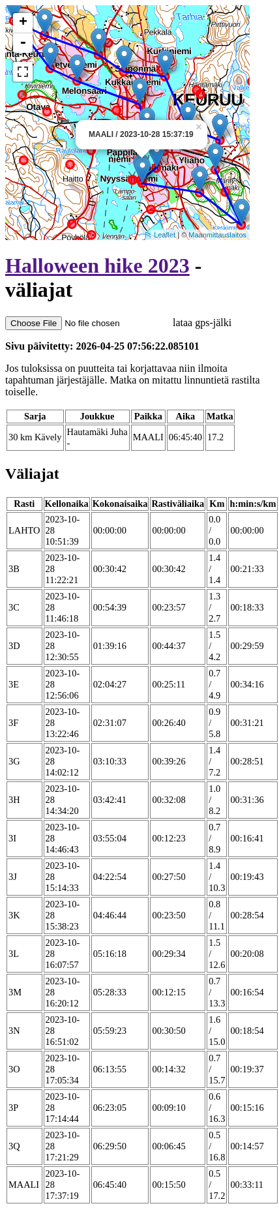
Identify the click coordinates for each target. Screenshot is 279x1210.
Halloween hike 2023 (97, 265)
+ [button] (23, 23)
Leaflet (164, 235)
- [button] (22, 43)
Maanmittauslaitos (217, 235)
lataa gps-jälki (118, 322)
